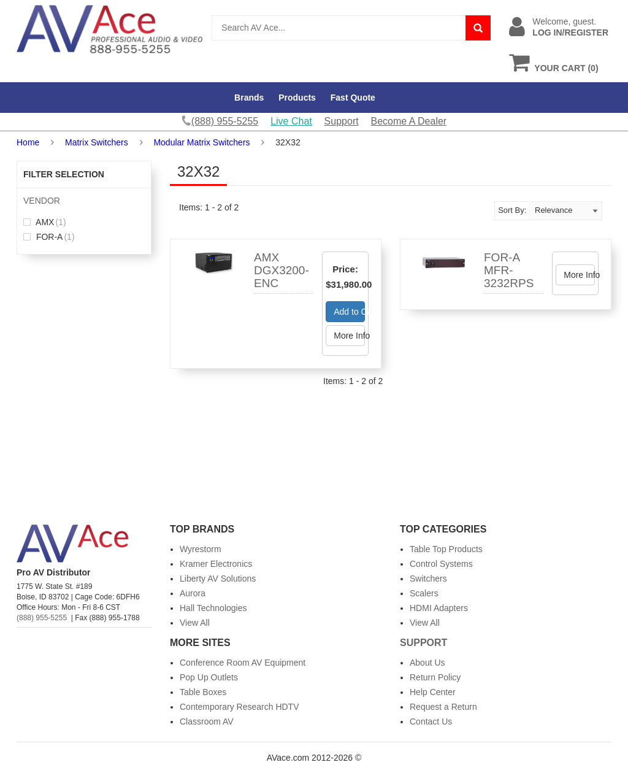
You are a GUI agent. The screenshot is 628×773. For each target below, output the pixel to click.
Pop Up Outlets (209, 677)
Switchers (428, 578)
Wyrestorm (200, 549)
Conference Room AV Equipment (242, 662)
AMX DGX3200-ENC (281, 270)
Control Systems (441, 564)
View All (195, 623)
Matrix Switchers (96, 142)
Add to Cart (349, 312)
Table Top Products (446, 549)
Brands (249, 97)
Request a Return (443, 707)
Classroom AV (207, 721)
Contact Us (431, 721)
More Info (349, 335)
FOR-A (49, 236)
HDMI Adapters (439, 608)
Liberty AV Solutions (218, 578)
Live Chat (291, 121)
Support (341, 121)
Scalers (424, 593)
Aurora (192, 593)
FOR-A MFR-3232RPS (509, 270)
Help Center (433, 692)
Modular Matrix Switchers (201, 142)
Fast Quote (353, 97)
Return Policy (435, 677)
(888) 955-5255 (42, 617)
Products (297, 97)
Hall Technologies (213, 608)
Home (28, 142)
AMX (44, 222)
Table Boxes (203, 692)
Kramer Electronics (216, 564)
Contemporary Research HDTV (239, 707)
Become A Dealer (409, 121)
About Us (427, 662)
